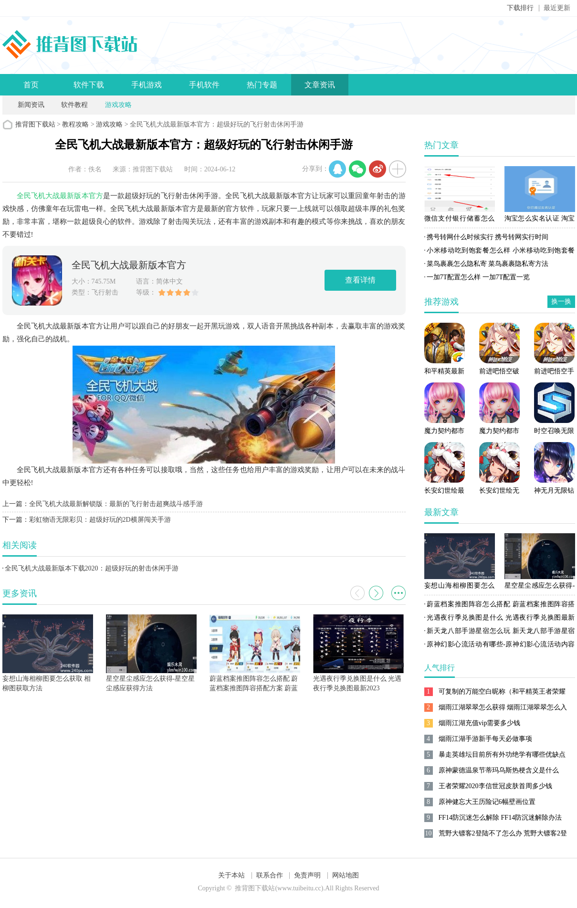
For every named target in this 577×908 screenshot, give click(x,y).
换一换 (561, 301)
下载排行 (520, 7)
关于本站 (231, 875)
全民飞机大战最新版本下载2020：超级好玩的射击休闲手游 (91, 568)
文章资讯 (319, 85)
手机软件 (204, 85)
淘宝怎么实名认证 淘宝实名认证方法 (539, 220)
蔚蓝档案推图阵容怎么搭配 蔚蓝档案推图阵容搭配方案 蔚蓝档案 (499, 606)
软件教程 (74, 104)
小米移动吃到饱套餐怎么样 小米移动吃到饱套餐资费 (499, 252)
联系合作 (269, 875)
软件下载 (88, 85)
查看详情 (360, 280)
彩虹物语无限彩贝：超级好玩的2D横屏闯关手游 (100, 519)
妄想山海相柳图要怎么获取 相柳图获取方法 (459, 587)
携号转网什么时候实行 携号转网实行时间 (488, 237)
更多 (398, 593)
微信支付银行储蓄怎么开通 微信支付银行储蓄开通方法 (459, 220)
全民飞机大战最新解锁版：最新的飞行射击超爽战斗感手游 (116, 503)
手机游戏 (146, 85)
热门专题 (262, 85)
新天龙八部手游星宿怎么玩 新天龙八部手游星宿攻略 (499, 632)
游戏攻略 (118, 104)
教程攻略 (75, 124)
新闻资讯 (31, 104)
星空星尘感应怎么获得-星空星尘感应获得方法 (539, 587)
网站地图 (345, 875)
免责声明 (307, 875)
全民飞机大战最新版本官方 (60, 196)
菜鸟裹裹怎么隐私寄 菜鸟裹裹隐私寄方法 (488, 263)
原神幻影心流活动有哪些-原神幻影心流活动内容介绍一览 (499, 646)
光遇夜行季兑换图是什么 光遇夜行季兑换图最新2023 (499, 619)
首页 (31, 85)
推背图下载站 (35, 124)
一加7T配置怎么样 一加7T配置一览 (478, 277)
